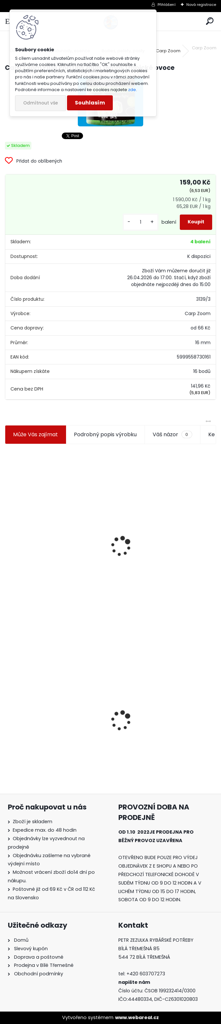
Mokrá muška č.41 (139, 725)
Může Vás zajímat (35, 434)
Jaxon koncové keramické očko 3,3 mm (53, 513)
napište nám (134, 982)
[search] (209, 21)
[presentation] (7, 530)
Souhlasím (90, 102)
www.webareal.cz (137, 1017)
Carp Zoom (168, 51)
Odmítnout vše (40, 103)
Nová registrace (201, 4)
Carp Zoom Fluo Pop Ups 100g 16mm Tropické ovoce (55, 715)
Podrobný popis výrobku (105, 434)
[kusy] (140, 222)
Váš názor (172, 435)
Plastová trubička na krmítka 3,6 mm (159, 512)
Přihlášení (167, 4)
